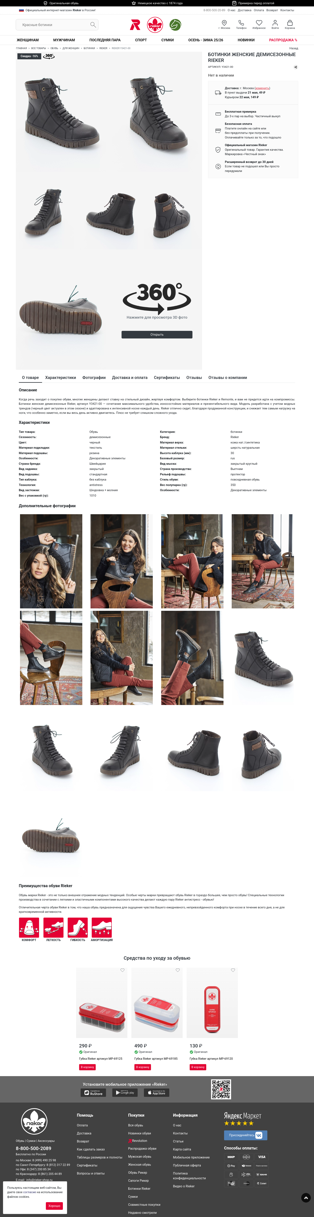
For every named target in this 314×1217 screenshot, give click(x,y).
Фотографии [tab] (94, 377)
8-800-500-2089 (33, 1148)
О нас (231, 10)
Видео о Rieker (184, 1186)
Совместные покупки (144, 1205)
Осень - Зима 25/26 (205, 40)
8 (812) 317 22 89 (58, 1165)
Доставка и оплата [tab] (130, 377)
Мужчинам (64, 40)
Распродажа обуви (142, 1148)
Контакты (287, 10)
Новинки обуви (139, 1133)
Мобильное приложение (191, 1157)
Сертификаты (87, 1165)
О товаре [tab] (30, 377)
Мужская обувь (139, 1156)
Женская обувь (139, 1165)
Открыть (156, 334)
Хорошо (54, 1206)
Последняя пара (105, 40)
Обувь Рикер (137, 1173)
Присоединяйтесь (245, 1135)
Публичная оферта (187, 1165)
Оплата (259, 10)
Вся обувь (135, 1125)
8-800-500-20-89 (214, 10)
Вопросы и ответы (91, 1173)
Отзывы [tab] (194, 377)
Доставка (245, 10)
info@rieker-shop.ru (39, 1180)
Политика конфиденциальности (189, 1176)
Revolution (137, 1141)
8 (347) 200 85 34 (39, 1169)
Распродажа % (283, 40)
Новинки (246, 40)
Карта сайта (182, 1149)
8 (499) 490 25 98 (44, 1160)
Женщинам (28, 40)
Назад (293, 48)
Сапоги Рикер (138, 1181)
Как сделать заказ (91, 1149)
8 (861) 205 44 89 (50, 1174)
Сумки (167, 40)
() (262, 88)
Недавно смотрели (142, 1213)
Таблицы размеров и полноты (99, 1157)
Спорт (141, 40)
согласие (29, 1192)
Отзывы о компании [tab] (227, 377)
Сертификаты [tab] (167, 377)
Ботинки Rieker (139, 1189)
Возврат (272, 10)
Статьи (178, 1141)
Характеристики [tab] (60, 377)
